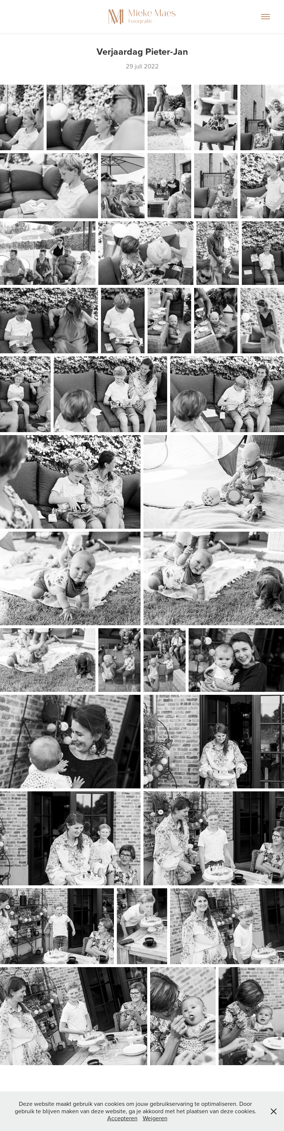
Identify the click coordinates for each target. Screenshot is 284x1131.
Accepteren (122, 1118)
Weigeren (155, 1118)
